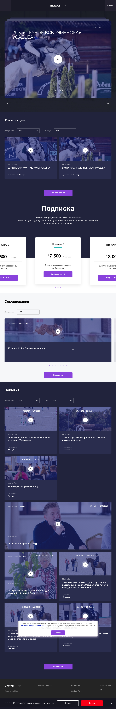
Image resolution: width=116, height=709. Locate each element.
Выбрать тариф (58, 274)
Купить (92, 703)
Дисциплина (9, 131)
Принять (58, 633)
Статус (48, 131)
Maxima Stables (11, 693)
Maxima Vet (76, 687)
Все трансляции (58, 193)
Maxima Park (76, 693)
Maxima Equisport (45, 687)
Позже (68, 703)
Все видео (58, 378)
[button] (55, 287)
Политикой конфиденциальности (33, 626)
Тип (46, 403)
